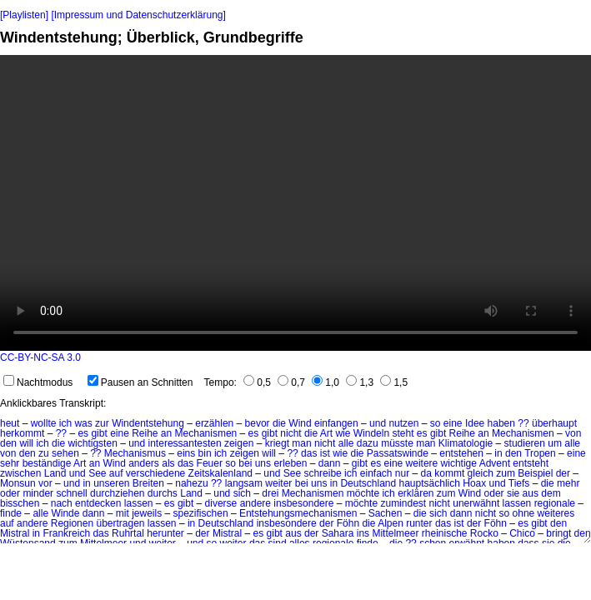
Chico (522, 533)
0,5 (257, 382)
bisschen (19, 503)
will (26, 443)
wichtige (459, 463)
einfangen (336, 423)
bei (245, 463)
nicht (290, 433)
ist (325, 453)
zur (102, 423)
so (435, 423)
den (8, 443)
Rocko (484, 533)
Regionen (72, 523)
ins (363, 533)
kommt (449, 473)
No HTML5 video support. (295, 203)
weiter (278, 483)
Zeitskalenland (220, 473)
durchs (163, 493)
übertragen (120, 523)
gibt (99, 433)
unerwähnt (476, 503)
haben (501, 423)
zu (43, 453)
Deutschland (368, 483)
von (573, 433)
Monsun (18, 483)
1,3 (359, 382)
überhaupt (554, 423)
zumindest (403, 503)
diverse (221, 503)
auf (116, 473)
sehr (9, 463)
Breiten (148, 483)
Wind (299, 423)
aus (530, 493)
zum (446, 493)
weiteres (556, 513)
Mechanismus (135, 453)
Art (326, 433)
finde (11, 513)
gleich (480, 473)
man (301, 443)
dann (329, 463)
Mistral (14, 533)
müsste (397, 443)
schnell (71, 493)
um (555, 443)
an (166, 433)
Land (55, 473)
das (309, 453)
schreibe (322, 473)
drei (270, 493)
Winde (65, 513)
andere (255, 503)
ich (65, 423)
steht (402, 433)
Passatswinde (397, 453)
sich (242, 493)
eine (453, 423)
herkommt (22, 433)
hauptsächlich (429, 483)
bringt (558, 533)
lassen (138, 503)
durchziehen (117, 493)
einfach (376, 473)
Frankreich (66, 533)
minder (38, 493)
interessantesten (185, 443)
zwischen (20, 473)
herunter (165, 533)
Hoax (474, 483)
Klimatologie (465, 443)
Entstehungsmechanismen (298, 513)
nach (62, 503)
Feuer (210, 463)
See (97, 473)
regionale (554, 503)
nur (402, 473)
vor (45, 483)
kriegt (277, 443)
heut (9, 423)
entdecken (98, 503)
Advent (494, 463)
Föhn (348, 523)
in (498, 453)
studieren (524, 443)
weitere (422, 463)
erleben (290, 463)
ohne (524, 513)
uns (263, 463)
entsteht (530, 463)
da (426, 473)
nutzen (403, 423)
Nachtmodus (38, 382)
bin (205, 453)
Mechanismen (206, 433)
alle (346, 443)
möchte (363, 493)
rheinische (445, 533)
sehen (65, 453)
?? (523, 423)
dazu (367, 443)
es (83, 433)
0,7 (291, 382)
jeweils (147, 513)
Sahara (338, 533)
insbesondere (303, 503)
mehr (568, 483)
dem (550, 493)
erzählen (214, 423)
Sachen (385, 513)
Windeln (371, 433)
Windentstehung (148, 423)
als (168, 463)
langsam (244, 483)
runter (419, 523)
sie (513, 493)
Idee (474, 423)
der (563, 473)
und (377, 423)
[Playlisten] (24, 15)
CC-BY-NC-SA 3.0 (40, 357)
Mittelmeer (395, 533)
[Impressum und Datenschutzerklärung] (138, 15)
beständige (47, 463)
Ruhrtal (128, 533)
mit (122, 513)
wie (342, 433)
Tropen (540, 453)
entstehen (461, 453)
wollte (44, 423)
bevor (257, 423)
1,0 (325, 382)
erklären (415, 493)
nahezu (191, 483)
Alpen (390, 523)
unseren (111, 483)
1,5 (394, 382)
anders (143, 463)
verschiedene (155, 473)
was (83, 423)
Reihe (145, 433)
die (279, 423)
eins (186, 453)
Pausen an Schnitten (140, 382)
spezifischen (200, 513)
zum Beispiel (524, 473)
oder (10, 493)
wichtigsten (92, 443)
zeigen (238, 443)
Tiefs (519, 483)
